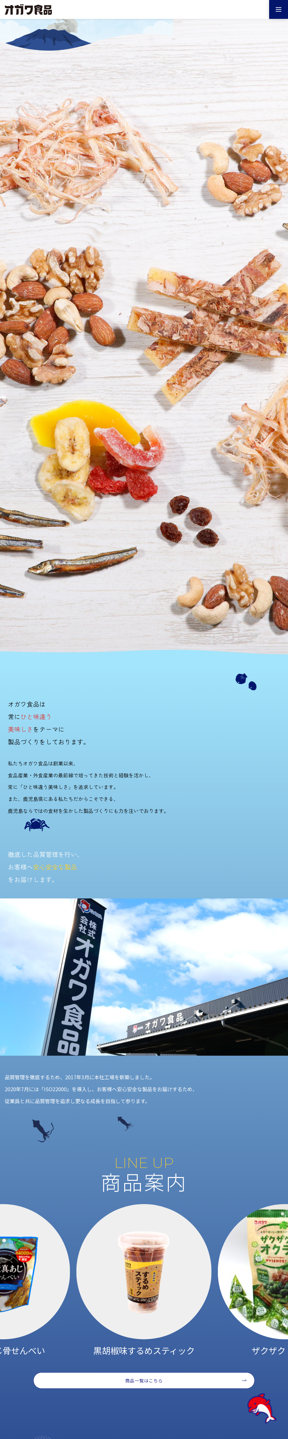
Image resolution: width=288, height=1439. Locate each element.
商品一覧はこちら (144, 1380)
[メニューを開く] (278, 9)
